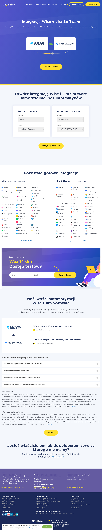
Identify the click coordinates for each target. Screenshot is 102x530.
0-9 (72, 513)
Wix (74, 228)
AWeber (6, 187)
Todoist (35, 216)
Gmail (89, 231)
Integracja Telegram (8, 501)
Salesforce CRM (38, 199)
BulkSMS (36, 207)
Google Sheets (9, 204)
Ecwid (20, 227)
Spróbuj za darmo (51, 67)
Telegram (21, 213)
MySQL (35, 224)
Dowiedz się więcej (31, 527)
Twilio (5, 224)
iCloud (6, 236)
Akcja (20, 125)
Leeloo (60, 216)
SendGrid (21, 204)
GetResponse (23, 233)
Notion (35, 227)
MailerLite (21, 219)
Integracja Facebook (8, 500)
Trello (35, 219)
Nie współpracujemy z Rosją (80, 505)
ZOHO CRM (7, 233)
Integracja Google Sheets (10, 498)
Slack (20, 207)
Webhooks (7, 227)
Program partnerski (77, 501)
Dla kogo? (29, 4)
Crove (20, 224)
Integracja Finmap (42, 500)
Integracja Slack (7, 503)
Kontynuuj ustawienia (51, 146)
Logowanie (76, 4)
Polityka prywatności (78, 500)
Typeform (76, 222)
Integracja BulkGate (42, 503)
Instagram (7, 207)
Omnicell (36, 230)
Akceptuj (47, 526)
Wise (14, 27)
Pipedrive (36, 187)
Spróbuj (51, 432)
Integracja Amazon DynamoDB (46, 498)
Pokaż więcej (6, 507)
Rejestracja (93, 4)
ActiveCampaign (7, 192)
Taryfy (54, 4)
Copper (20, 221)
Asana (35, 201)
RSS (74, 194)
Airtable (35, 196)
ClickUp (35, 213)
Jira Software (22, 27)
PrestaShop (22, 196)
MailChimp (21, 216)
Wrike (5, 230)
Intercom (7, 210)
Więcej (74, 406)
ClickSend (36, 210)
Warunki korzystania (77, 498)
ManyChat (61, 225)
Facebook (21, 230)
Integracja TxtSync (42, 505)
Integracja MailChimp (9, 505)
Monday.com (37, 221)
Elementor (90, 222)
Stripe (20, 210)
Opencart (36, 233)
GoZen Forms (92, 233)
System (20, 115)
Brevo (35, 204)
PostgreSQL (37, 190)
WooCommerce (78, 231)
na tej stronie (58, 457)
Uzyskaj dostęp (65, 275)
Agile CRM (36, 193)
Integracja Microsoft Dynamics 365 (48, 501)
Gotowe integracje (43, 4)
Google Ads (22, 187)
